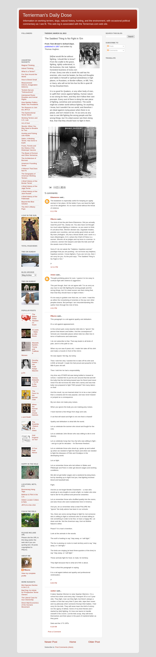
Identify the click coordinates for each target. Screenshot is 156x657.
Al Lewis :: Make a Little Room (35, 333)
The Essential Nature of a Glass (35, 426)
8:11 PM (54, 211)
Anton (53, 275)
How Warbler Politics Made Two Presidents (29, 103)
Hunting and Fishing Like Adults (29, 134)
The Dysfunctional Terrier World (28, 114)
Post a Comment (54, 632)
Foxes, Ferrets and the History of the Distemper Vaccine (28, 148)
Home (73, 642)
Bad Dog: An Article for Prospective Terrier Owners (29, 592)
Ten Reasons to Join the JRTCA (29, 109)
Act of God (25, 123)
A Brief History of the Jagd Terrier (29, 187)
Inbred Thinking (27, 68)
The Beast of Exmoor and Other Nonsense (29, 154)
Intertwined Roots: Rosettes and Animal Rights (29, 97)
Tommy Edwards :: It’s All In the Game (35, 382)
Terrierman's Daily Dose (47, 15)
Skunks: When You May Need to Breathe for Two (29, 128)
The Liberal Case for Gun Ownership (29, 599)
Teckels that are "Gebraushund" (27, 91)
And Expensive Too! (35, 437)
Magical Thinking (27, 65)
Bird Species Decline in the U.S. (29, 586)
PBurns (54, 219)
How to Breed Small (29, 80)
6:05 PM (54, 583)
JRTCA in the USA (28, 505)
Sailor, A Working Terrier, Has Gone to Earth (29, 141)
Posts (110, 46)
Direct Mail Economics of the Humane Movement (30, 605)
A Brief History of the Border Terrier (29, 182)
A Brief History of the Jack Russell (29, 192)
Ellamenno (55, 197)
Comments (112, 50)
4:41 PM (54, 308)
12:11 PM (54, 267)
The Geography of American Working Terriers (28, 176)
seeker (53, 591)
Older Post (94, 642)
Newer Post (51, 642)
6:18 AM (54, 627)
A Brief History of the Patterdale (29, 198)
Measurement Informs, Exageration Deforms (29, 85)
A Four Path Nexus (34, 450)
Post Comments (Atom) (64, 647)
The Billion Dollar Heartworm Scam (35, 319)
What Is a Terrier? (28, 71)
